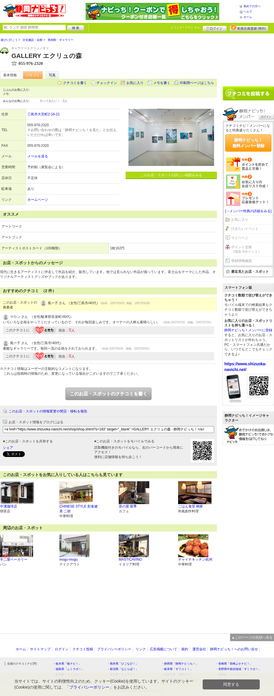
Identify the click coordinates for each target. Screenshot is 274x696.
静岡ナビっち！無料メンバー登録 (248, 143)
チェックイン (106, 83)
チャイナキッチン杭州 (195, 559)
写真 (52, 75)
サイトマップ (40, 649)
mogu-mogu (68, 559)
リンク (141, 649)
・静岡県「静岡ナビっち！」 (179, 663)
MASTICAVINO (130, 559)
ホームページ (37, 200)
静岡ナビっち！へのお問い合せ (234, 649)
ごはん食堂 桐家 (190, 506)
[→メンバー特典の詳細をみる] (248, 211)
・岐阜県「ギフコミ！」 (177, 669)
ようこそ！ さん (185, 27)
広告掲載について (163, 649)
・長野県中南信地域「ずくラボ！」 (238, 669)
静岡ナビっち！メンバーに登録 (248, 330)
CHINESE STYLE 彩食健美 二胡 (78, 508)
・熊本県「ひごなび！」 (122, 663)
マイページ (239, 238)
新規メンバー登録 (249, 27)
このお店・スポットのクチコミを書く (108, 393)
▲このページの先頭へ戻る (252, 637)
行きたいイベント (245, 229)
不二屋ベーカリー (13, 559)
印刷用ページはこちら (197, 83)
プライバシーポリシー (114, 649)
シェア (8, 448)
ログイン (215, 27)
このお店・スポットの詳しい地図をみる (171, 175)
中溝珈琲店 (8, 506)
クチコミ (33, 75)
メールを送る (37, 156)
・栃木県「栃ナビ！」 (67, 663)
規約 (184, 649)
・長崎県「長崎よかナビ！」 (234, 663)
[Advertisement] (248, 536)
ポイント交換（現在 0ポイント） (246, 249)
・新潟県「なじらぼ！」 (122, 669)
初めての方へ (252, 6)
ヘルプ (247, 11)
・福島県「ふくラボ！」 (68, 669)
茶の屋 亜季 (128, 506)
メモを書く (161, 83)
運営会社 (199, 649)
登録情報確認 (241, 261)
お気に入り (135, 83)
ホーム (247, 17)
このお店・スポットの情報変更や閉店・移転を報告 (48, 411)
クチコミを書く (75, 83)
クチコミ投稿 (82, 649)
